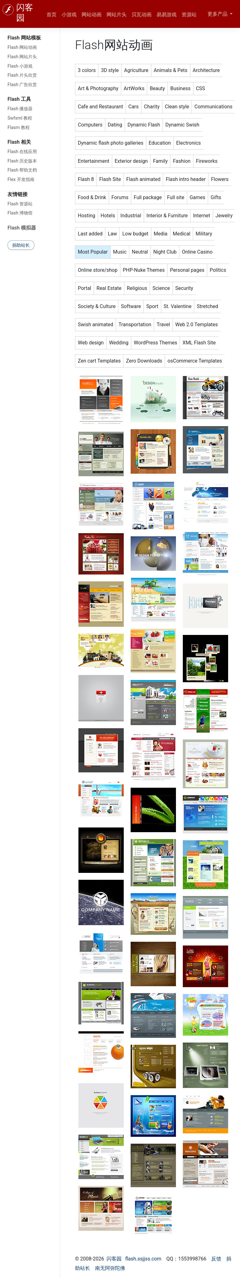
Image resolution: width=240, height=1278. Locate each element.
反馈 (216, 1259)
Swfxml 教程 (20, 118)
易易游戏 (167, 15)
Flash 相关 (19, 142)
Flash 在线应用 (22, 151)
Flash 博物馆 (20, 213)
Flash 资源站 (20, 204)
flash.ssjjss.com (143, 1259)
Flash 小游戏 (20, 66)
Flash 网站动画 (22, 47)
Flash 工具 (19, 99)
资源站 (189, 15)
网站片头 (117, 15)
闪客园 (114, 1259)
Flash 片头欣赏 (22, 75)
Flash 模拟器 (22, 228)
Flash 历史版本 (22, 161)
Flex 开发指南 (21, 179)
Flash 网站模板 (24, 38)
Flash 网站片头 (22, 56)
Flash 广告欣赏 (22, 84)
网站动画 (92, 15)
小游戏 (69, 15)
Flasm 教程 (19, 127)
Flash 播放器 (20, 108)
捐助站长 (21, 245)
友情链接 (18, 194)
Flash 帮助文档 (22, 170)
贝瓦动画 (142, 15)
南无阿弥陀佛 (110, 1268)
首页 (52, 15)
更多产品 (218, 14)
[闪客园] (8, 10)
